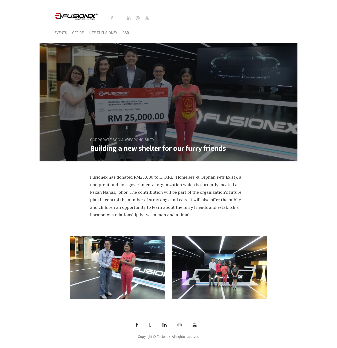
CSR (126, 33)
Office (78, 33)
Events (61, 33)
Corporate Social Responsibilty (122, 140)
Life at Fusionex (103, 33)
